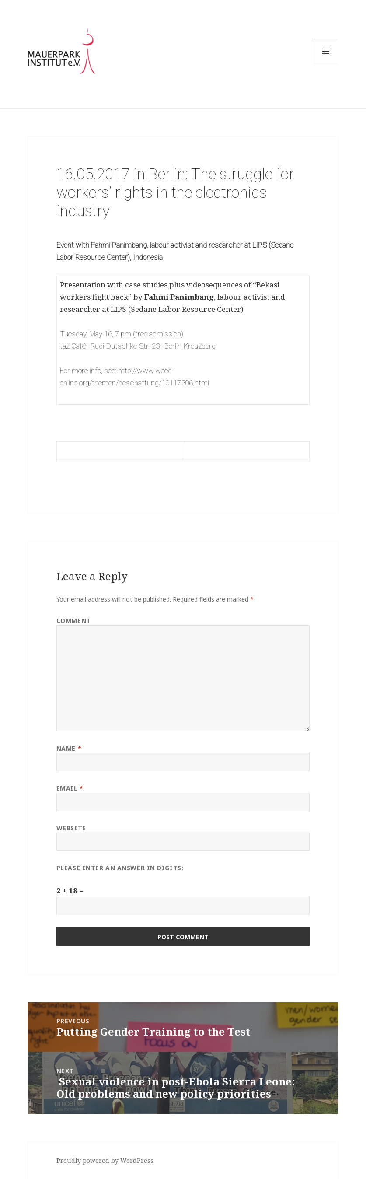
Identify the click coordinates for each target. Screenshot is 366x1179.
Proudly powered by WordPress (104, 1160)
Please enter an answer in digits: (119, 868)
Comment (73, 620)
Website (71, 828)
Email (70, 788)
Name (68, 748)
